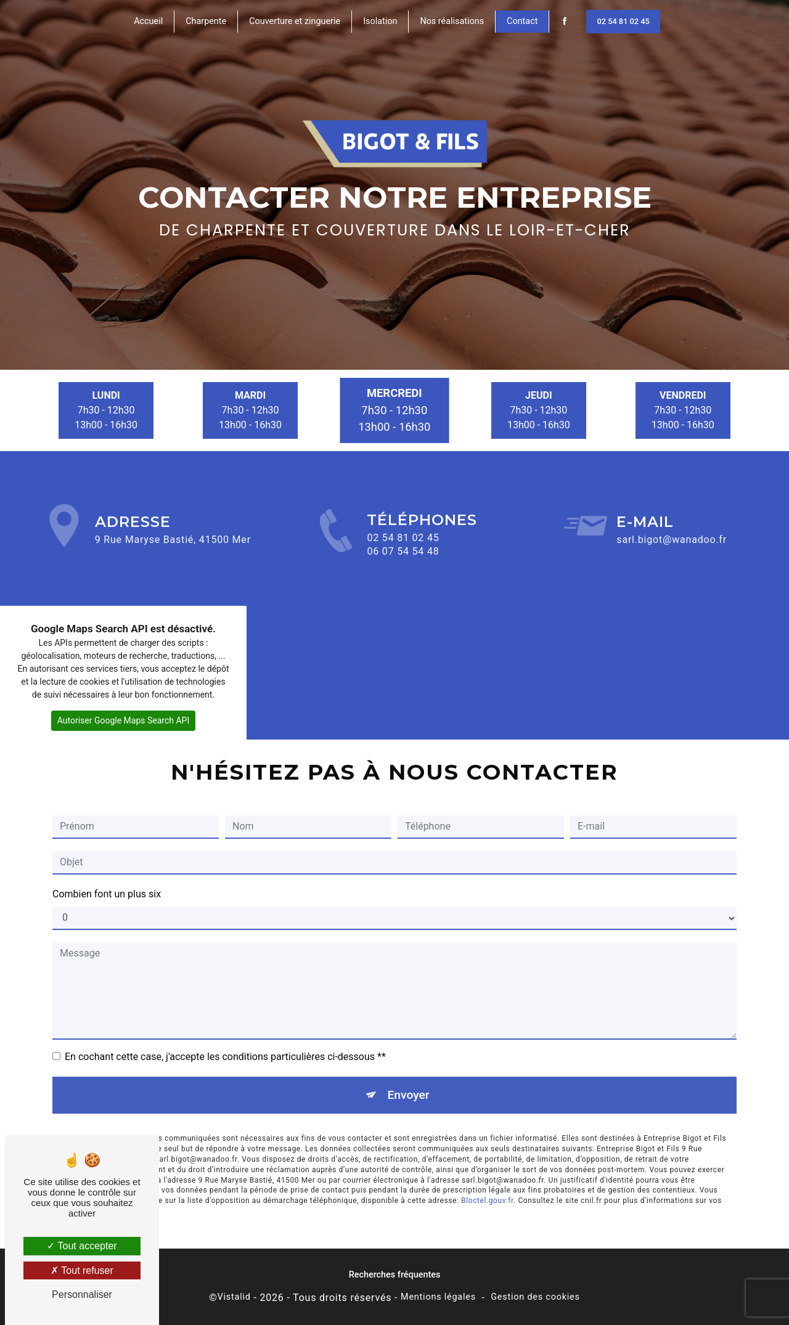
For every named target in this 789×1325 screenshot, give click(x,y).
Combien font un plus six (106, 878)
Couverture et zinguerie (294, 21)
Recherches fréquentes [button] (395, 1275)
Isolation (380, 21)
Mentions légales (438, 1297)
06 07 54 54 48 (403, 567)
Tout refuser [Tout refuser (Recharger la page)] (82, 1270)
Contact (522, 21)
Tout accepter (82, 1246)
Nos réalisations (452, 21)
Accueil (148, 21)
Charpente (206, 21)
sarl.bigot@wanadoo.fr (671, 524)
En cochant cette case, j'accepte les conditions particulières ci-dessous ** (225, 1040)
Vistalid (234, 1297)
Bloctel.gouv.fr (487, 1185)
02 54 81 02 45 (623, 21)
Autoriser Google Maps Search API (123, 720)
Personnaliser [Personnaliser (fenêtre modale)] (82, 1294)
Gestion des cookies (535, 1297)
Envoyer (409, 1079)
